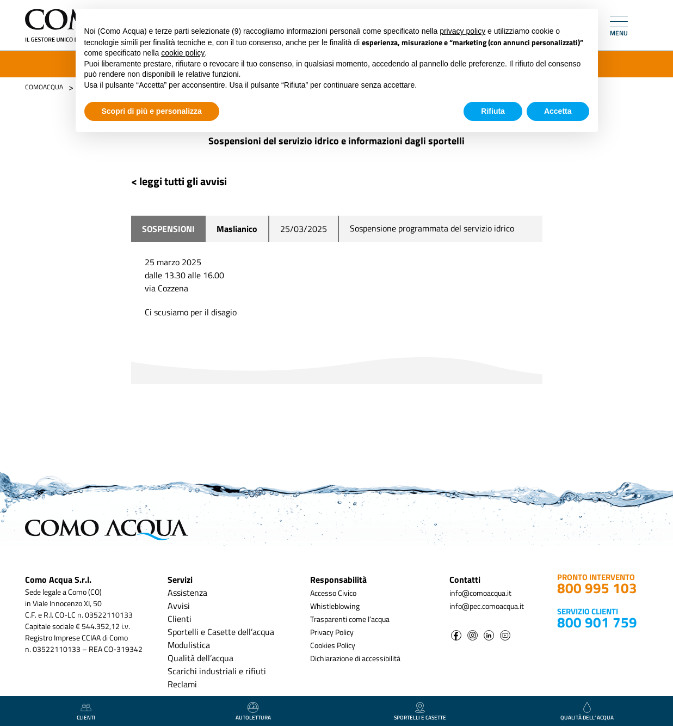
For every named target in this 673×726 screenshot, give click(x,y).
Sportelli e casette (420, 712)
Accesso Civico (333, 593)
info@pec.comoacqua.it (486, 606)
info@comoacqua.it (480, 593)
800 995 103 (597, 588)
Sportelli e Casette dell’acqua (221, 631)
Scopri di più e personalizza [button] (152, 111)
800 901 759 (597, 622)
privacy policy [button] (462, 31)
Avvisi (179, 605)
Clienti (180, 618)
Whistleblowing (335, 606)
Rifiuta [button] (493, 111)
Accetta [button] (558, 111)
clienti (86, 712)
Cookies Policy (332, 645)
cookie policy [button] (183, 52)
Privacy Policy (332, 632)
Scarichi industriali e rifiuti (217, 671)
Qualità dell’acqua (200, 657)
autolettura (253, 712)
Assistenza (187, 592)
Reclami (182, 684)
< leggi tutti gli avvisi (179, 181)
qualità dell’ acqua (587, 712)
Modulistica (189, 644)
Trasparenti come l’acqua (350, 619)
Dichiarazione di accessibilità (355, 658)
